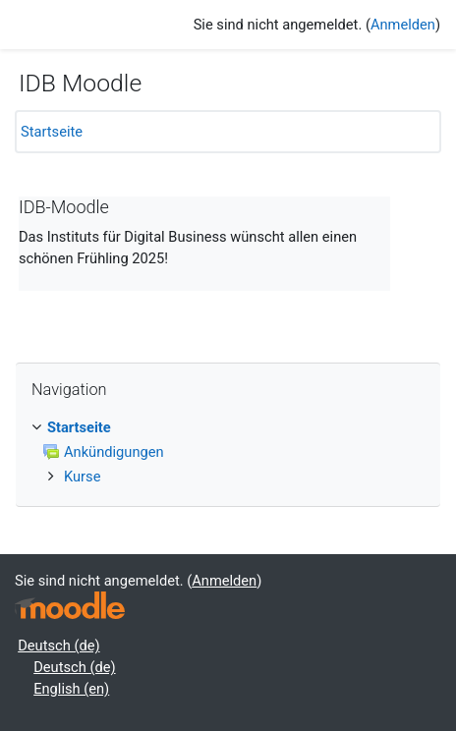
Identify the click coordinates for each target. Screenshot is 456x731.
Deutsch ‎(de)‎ (58, 645)
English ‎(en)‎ (71, 689)
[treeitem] (228, 452)
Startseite (52, 132)
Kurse (82, 476)
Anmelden (402, 24)
